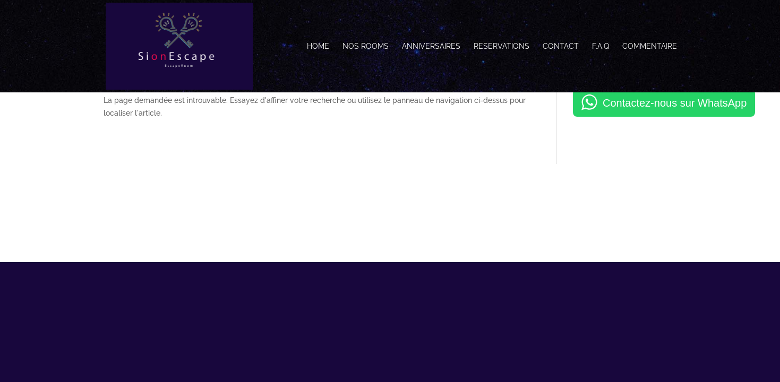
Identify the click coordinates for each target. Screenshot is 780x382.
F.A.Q (600, 46)
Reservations (501, 46)
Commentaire (649, 46)
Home (318, 46)
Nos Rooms (365, 46)
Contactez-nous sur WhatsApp (675, 103)
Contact (561, 46)
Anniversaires (431, 46)
